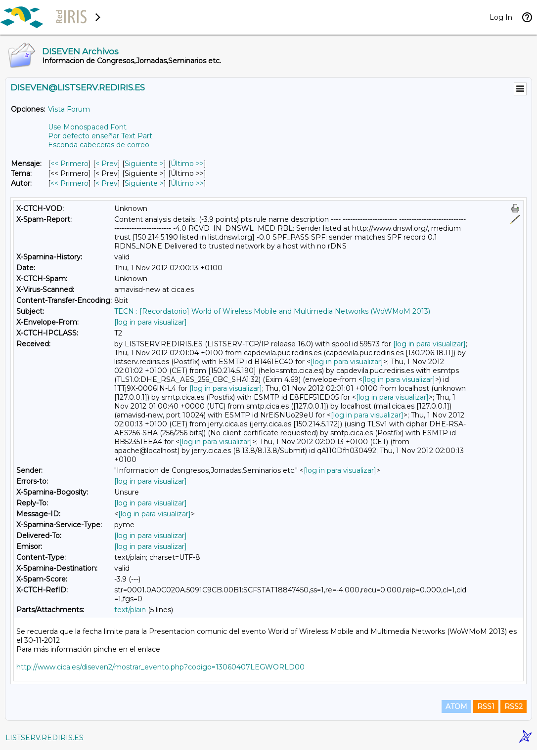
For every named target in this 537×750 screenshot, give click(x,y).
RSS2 (513, 706)
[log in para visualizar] (150, 322)
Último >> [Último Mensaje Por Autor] (187, 183)
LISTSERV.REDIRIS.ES (44, 737)
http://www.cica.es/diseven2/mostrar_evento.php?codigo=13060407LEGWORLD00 (160, 667)
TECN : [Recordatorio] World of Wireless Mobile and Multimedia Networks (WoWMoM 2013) (272, 311)
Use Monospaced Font (87, 127)
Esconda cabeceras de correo (98, 144)
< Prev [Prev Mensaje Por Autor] (106, 183)
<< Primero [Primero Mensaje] (69, 163)
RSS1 (485, 706)
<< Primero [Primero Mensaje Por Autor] (69, 183)
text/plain (130, 609)
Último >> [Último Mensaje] (187, 163)
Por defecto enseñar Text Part (100, 135)
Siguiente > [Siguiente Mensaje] (144, 163)
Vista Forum (69, 109)
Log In (501, 17)
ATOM (456, 706)
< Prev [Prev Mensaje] (106, 163)
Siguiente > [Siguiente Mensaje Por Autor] (144, 183)
